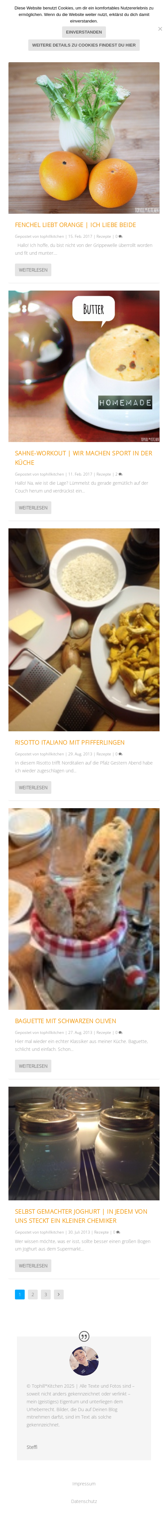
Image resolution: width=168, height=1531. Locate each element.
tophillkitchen (52, 236)
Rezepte (104, 236)
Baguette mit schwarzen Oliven (65, 1021)
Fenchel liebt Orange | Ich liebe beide (75, 225)
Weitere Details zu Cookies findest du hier (84, 45)
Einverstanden (84, 32)
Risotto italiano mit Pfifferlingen (70, 742)
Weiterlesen (33, 270)
